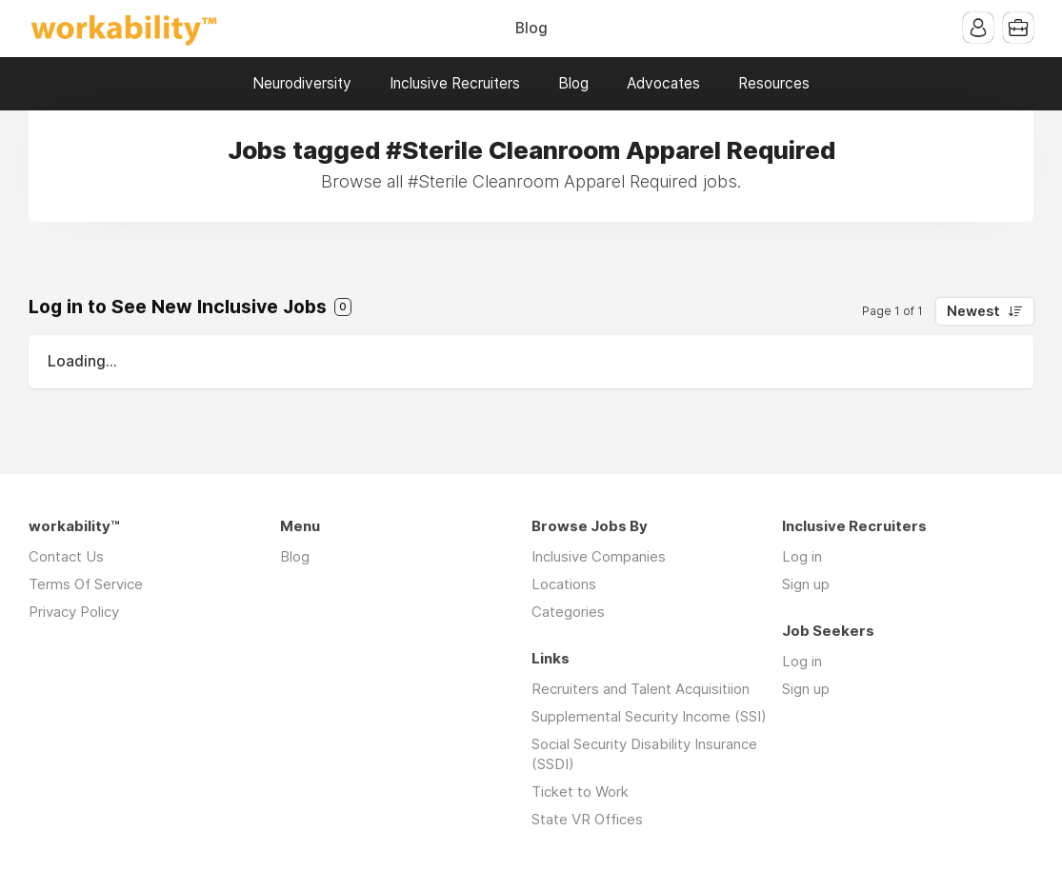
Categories (568, 612)
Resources (774, 83)
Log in (802, 556)
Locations (563, 584)
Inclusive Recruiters (455, 83)
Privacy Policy (74, 612)
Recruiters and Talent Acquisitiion (640, 689)
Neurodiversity (301, 83)
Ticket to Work (580, 791)
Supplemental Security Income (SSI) (649, 716)
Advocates (663, 83)
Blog (531, 28)
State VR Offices (587, 819)
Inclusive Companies (598, 556)
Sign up (806, 584)
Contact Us (66, 556)
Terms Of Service (86, 584)
